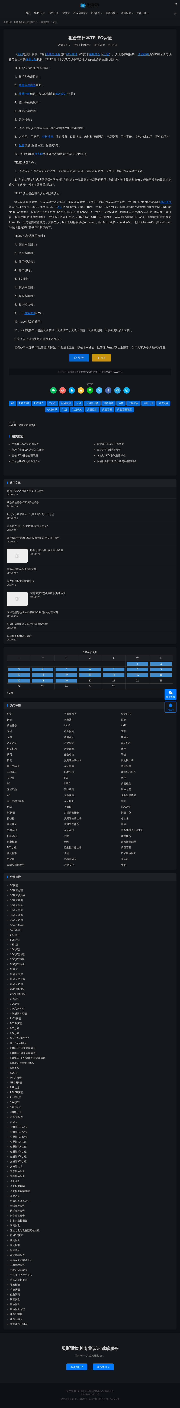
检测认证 (45, 22)
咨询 (9, 760)
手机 (123, 755)
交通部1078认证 (19, 1137)
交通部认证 (16, 1166)
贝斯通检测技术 (72, 760)
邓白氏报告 (16, 1314)
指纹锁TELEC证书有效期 (110, 444)
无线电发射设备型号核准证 (25, 1231)
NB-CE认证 (16, 1083)
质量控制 (24, 94)
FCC (66, 778)
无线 (20, 55)
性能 (123, 720)
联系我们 (77, 1367)
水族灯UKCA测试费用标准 (111, 456)
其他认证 (141, 13)
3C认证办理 (16, 891)
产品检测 (69, 743)
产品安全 (69, 865)
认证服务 (69, 801)
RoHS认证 (15, 1097)
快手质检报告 (17, 1211)
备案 (123, 865)
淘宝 (123, 824)
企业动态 (15, 1181)
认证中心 (126, 813)
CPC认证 (15, 999)
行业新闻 (15, 1295)
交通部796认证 (18, 1147)
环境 (123, 778)
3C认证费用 (16, 920)
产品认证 (12, 743)
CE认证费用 (16, 984)
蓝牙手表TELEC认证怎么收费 (28, 450)
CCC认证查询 (17, 959)
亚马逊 (124, 859)
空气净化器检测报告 (21, 1275)
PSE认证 (14, 1088)
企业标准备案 (128, 795)
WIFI (66, 842)
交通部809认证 (18, 1157)
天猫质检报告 (17, 1206)
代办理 (38, 154)
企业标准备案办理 (20, 1191)
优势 (9, 807)
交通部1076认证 (19, 1127)
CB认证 (14, 945)
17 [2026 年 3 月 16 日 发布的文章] (19, 681)
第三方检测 (13, 766)
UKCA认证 (15, 1112)
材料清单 (47, 137)
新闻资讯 (15, 1226)
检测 (9, 714)
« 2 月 (10, 693)
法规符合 (94, 55)
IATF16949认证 (18, 1043)
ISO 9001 (61, 94)
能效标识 (15, 1285)
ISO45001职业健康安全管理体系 (27, 1058)
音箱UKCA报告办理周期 (25, 456)
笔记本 (10, 859)
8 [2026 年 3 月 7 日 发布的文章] (137, 669)
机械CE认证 (16, 1235)
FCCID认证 (16, 1024)
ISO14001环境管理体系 (23, 1048)
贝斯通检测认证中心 (132, 830)
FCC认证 (12, 848)
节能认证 (15, 1290)
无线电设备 (53, 55)
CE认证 (125, 737)
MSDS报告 (16, 1078)
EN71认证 (15, 1019)
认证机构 (143, 55)
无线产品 (12, 789)
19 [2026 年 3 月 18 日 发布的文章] (66, 681)
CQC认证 (15, 1004)
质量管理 (107, 410)
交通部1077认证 (19, 1132)
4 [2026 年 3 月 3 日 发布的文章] (42, 669)
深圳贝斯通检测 (15, 865)
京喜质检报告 (17, 1176)
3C (8, 784)
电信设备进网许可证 (21, 1260)
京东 (123, 731)
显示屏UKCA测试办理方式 (26, 461)
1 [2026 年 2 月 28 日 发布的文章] (137, 664)
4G (59, 207)
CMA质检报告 (17, 989)
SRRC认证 (39, 13)
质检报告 (110, 13)
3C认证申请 (16, 910)
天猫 (9, 737)
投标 (123, 801)
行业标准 (12, 842)
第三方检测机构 (15, 801)
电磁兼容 (12, 772)
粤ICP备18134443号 (90, 1395)
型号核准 (72, 55)
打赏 (101, 358)
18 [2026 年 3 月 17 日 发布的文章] (42, 681)
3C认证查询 (16, 900)
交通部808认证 (18, 1152)
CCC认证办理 (17, 955)
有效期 (68, 807)
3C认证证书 (16, 915)
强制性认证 (127, 760)
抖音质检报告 (17, 1216)
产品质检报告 (128, 853)
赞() (112, 45)
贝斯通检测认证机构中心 (90, 5)
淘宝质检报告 (17, 1255)
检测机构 (12, 749)
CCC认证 (53, 13)
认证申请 (69, 766)
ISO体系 (95, 13)
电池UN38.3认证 (19, 1270)
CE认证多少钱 (17, 979)
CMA (124, 726)
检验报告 (69, 731)
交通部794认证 (18, 1142)
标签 (21, 145)
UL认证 (14, 1122)
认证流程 (69, 830)
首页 (28, 13)
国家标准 (126, 766)
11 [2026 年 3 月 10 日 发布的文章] (42, 675)
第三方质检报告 (18, 1280)
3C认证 (66, 13)
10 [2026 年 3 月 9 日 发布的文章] (19, 675)
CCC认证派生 (17, 964)
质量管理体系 (27, 85)
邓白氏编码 (16, 1319)
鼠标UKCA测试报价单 (109, 450)
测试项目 (165, 202)
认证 (106, 55)
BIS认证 (14, 935)
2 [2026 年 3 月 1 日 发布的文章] (161, 664)
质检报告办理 (128, 842)
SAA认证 (15, 1102)
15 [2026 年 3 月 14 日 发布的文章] (137, 675)
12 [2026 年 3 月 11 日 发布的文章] (66, 675)
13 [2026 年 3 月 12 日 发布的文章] (90, 675)
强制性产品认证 (72, 848)
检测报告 (126, 13)
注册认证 (31, 60)
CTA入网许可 (80, 13)
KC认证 (14, 1073)
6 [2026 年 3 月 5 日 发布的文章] (90, 669)
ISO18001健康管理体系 (23, 1053)
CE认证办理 (16, 974)
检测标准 (12, 853)
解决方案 (126, 789)
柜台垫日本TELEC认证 (90, 38)
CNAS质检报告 (18, 994)
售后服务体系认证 (20, 1201)
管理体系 (52, 410)
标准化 (124, 819)
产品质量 (69, 749)
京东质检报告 (17, 1171)
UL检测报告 (16, 1117)
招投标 (10, 819)
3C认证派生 (16, 905)
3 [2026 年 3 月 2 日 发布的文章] (19, 669)
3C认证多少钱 (17, 895)
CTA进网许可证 (18, 1014)
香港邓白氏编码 (18, 1324)
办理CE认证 (70, 859)
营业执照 (69, 795)
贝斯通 (68, 720)
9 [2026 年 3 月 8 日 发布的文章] (161, 669)
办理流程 (12, 830)
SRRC (67, 784)
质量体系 (126, 836)
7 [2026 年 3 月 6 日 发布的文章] (113, 669)
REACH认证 (16, 1093)
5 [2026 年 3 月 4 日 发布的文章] (66, 669)
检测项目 (12, 824)
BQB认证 (15, 940)
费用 (9, 755)
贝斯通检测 (70, 714)
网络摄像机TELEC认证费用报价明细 (116, 461)
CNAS (67, 726)
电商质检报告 (17, 1265)
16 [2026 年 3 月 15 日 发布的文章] (161, 675)
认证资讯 (15, 1300)
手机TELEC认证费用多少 (22, 425)
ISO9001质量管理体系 (22, 1063)
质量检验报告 (128, 772)
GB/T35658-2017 (19, 1038)
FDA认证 (15, 1033)
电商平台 (69, 772)
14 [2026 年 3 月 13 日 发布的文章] (113, 675)
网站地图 (109, 1392)
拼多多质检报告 (18, 1221)
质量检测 (126, 784)
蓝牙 (123, 749)
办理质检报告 (71, 813)
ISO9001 (29, 313)
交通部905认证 (18, 1162)
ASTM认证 (16, 930)
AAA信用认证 (17, 925)
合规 (66, 853)
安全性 (10, 778)
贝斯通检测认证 (72, 819)
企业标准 (69, 755)
